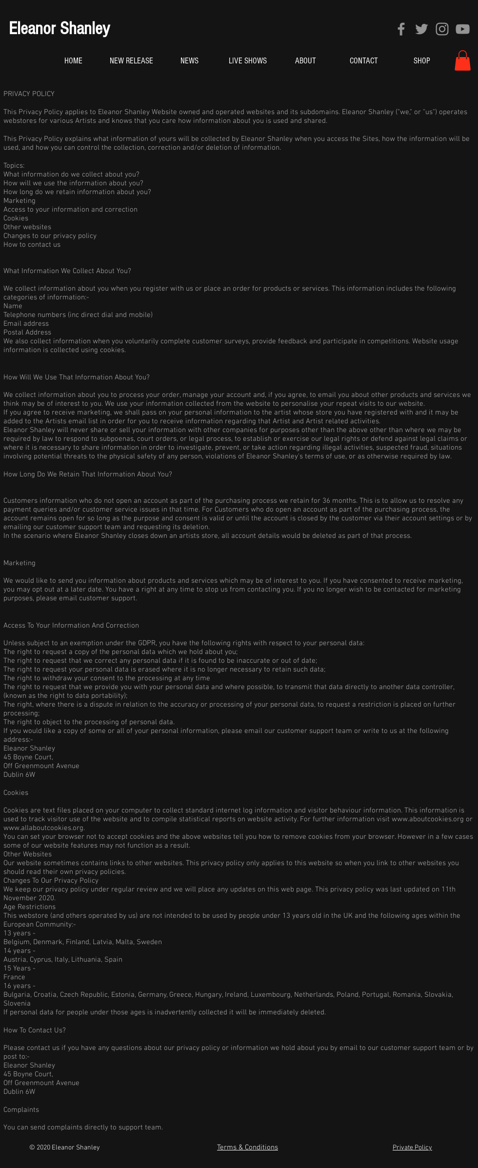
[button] (462, 60)
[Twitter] (421, 29)
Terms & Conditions (247, 1147)
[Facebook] (401, 29)
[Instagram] (442, 29)
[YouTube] (462, 29)
